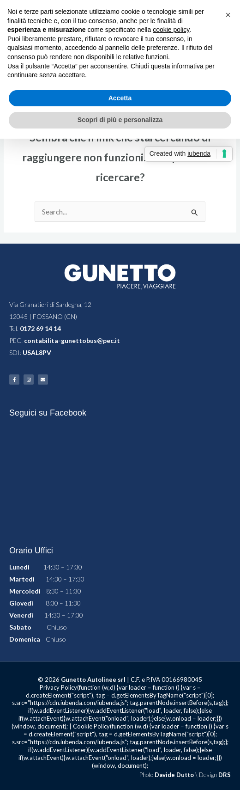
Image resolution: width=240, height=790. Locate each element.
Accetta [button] (120, 98)
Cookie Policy (91, 726)
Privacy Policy (58, 687)
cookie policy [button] (171, 29)
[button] (228, 14)
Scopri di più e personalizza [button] (120, 119)
